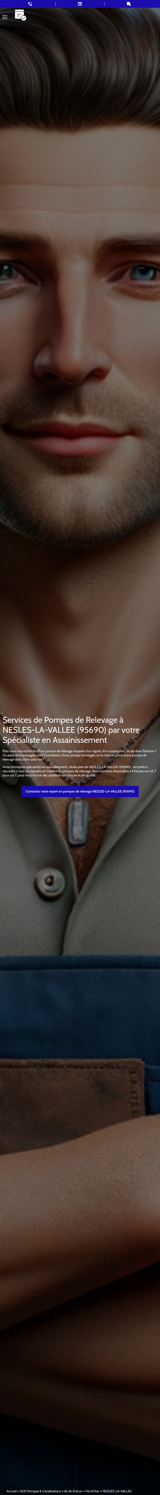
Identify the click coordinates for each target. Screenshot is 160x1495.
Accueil (12, 1491)
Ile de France (73, 1491)
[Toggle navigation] (5, 17)
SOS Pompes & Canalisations (40, 1491)
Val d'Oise (92, 1491)
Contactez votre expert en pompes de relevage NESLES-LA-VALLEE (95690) (80, 791)
